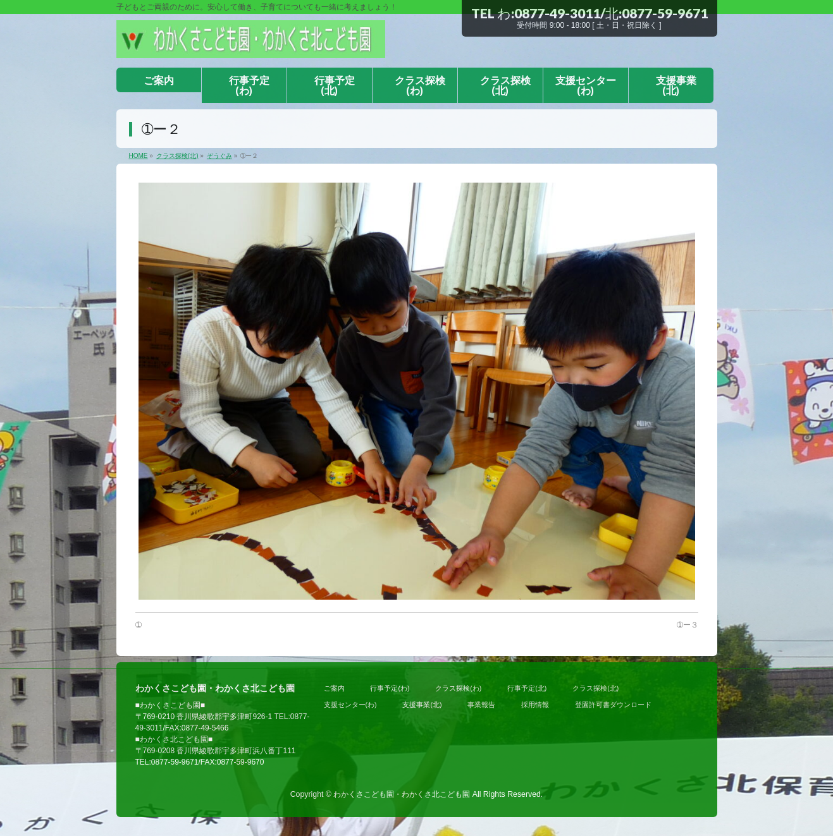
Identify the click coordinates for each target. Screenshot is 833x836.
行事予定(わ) (389, 688)
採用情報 (535, 704)
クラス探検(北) (595, 688)
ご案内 (334, 688)
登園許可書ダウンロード (613, 704)
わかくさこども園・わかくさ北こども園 (401, 794)
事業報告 (481, 704)
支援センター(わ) (350, 704)
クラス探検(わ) (458, 688)
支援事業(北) (421, 704)
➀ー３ (687, 625)
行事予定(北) (526, 688)
